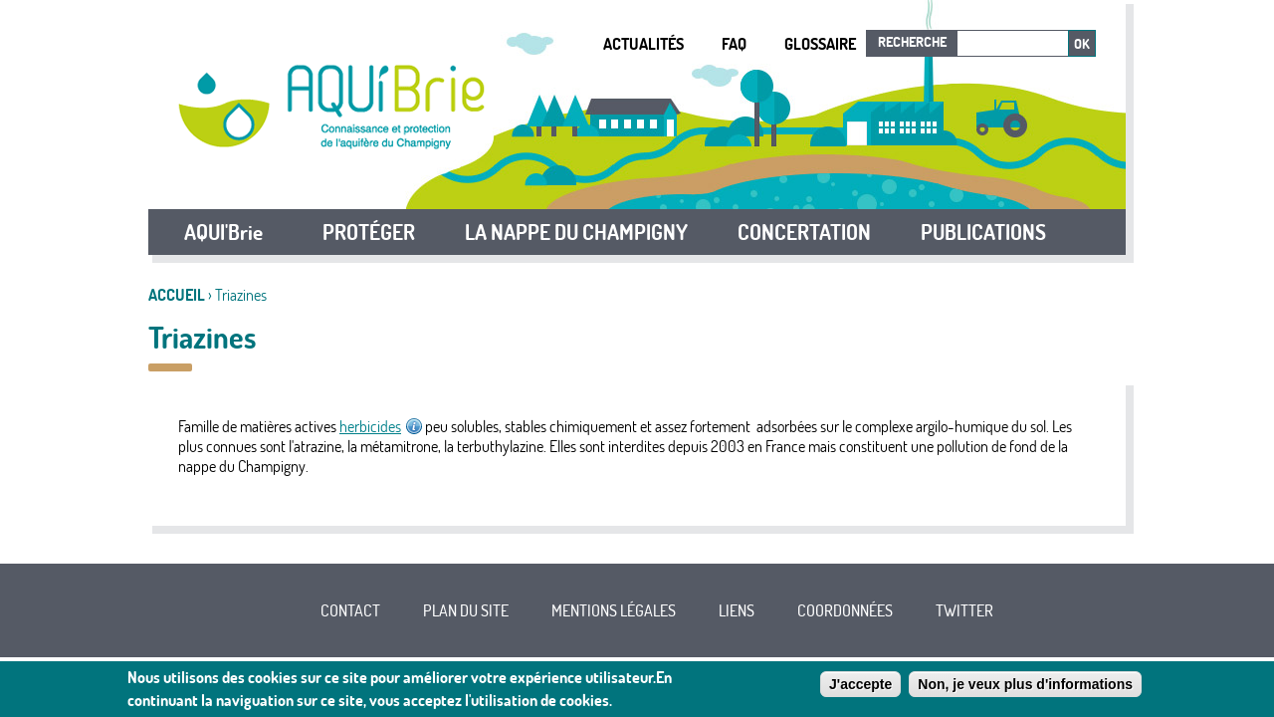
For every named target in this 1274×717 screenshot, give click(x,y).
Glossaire (820, 44)
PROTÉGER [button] (368, 232)
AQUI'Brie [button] (223, 232)
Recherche (912, 42)
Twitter (964, 610)
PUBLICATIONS (983, 232)
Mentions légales (613, 610)
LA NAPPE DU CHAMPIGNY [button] (576, 232)
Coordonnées (845, 610)
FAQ (734, 44)
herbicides (380, 426)
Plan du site (466, 610)
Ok (1082, 44)
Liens (736, 610)
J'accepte (860, 688)
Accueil (176, 295)
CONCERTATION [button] (804, 232)
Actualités (643, 44)
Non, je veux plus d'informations (1025, 688)
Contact (350, 610)
